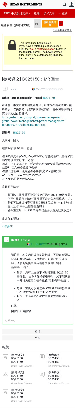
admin (13, 89)
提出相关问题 (50, 23)
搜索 (64, 4)
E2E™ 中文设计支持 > (17, 13)
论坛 (37, 13)
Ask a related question (42, 48)
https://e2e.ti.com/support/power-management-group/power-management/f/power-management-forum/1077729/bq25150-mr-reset (33, 121)
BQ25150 (49, 97)
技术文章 (49, 13)
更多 (65, 13)
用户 (71, 4)
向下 (14, 321)
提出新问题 (61, 23)
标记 (37, 331)
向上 (6, 321)
